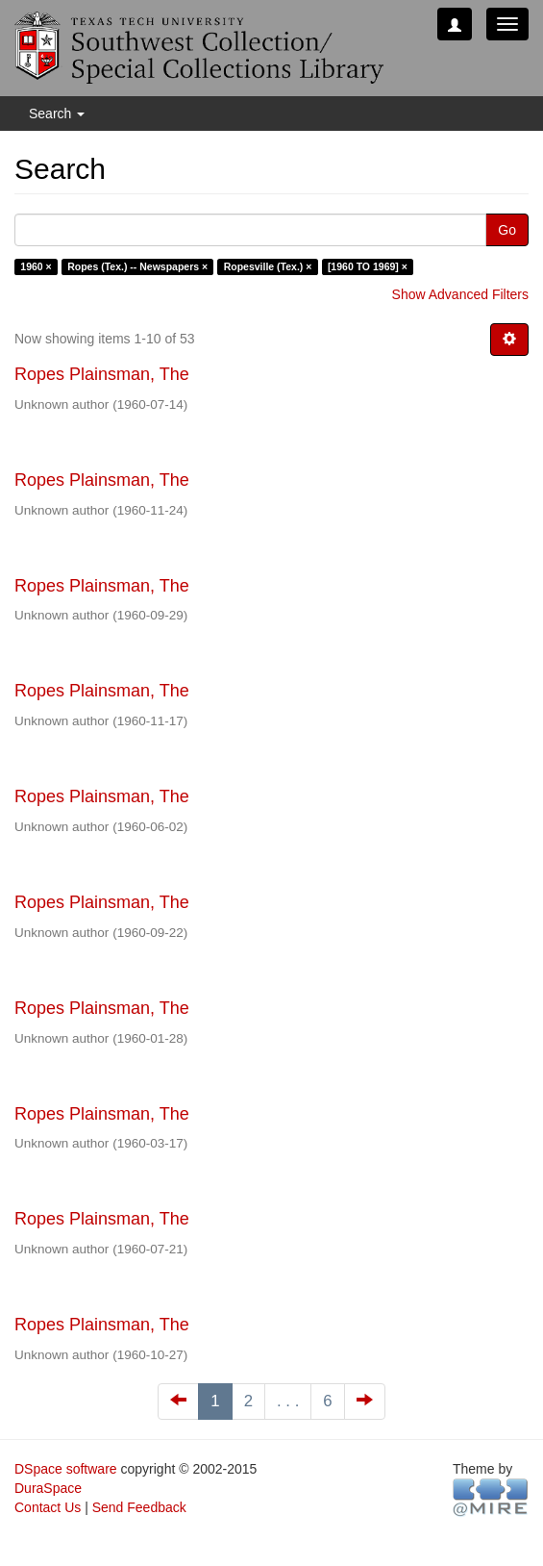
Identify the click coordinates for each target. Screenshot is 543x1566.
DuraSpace (48, 1488)
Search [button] (57, 113)
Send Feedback (139, 1507)
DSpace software (65, 1469)
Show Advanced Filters (460, 294)
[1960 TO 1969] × (367, 266)
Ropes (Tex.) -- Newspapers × (137, 266)
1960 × (35, 266)
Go (507, 230)
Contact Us (47, 1507)
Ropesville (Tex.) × (268, 266)
